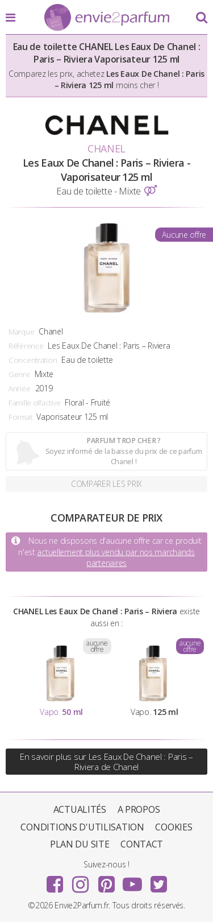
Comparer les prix (106, 483)
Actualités (79, 809)
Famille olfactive (34, 403)
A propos (139, 809)
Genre (19, 374)
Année (20, 388)
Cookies (173, 827)
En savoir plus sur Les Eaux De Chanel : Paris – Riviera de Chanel (106, 761)
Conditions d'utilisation (82, 827)
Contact (141, 844)
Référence (26, 346)
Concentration (33, 360)
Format (20, 417)
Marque (21, 331)
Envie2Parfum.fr (106, 18)
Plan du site (80, 844)
